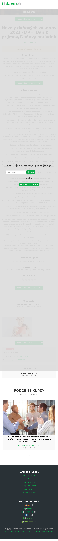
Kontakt (24, 531)
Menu (45, 4)
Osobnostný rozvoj (29, 493)
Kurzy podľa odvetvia (29, 479)
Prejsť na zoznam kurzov (29, 184)
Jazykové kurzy (29, 489)
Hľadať (31, 172)
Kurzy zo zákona (29, 475)
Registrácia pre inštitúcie (36, 531)
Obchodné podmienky (13, 531)
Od (19, 445)
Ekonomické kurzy (29, 482)
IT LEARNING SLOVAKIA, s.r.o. (29, 445)
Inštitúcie (49, 531)
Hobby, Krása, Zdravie (29, 486)
